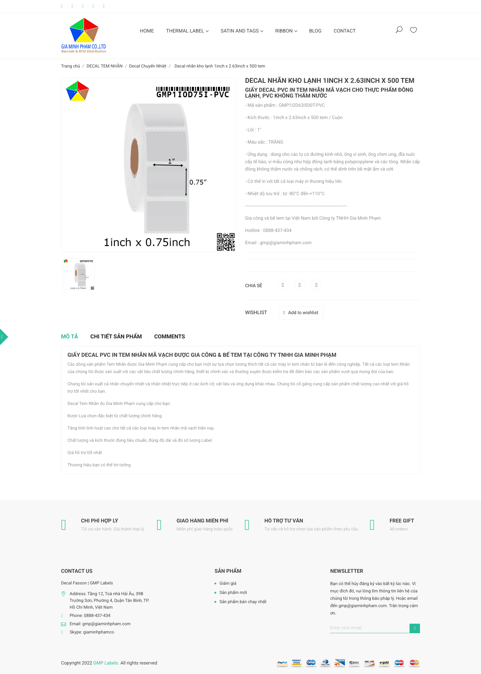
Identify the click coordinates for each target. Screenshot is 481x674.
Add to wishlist (300, 312)
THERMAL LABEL (185, 31)
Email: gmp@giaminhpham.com (100, 624)
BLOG (315, 31)
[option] (78, 274)
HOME (147, 31)
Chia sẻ (282, 285)
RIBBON (284, 31)
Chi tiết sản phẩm (116, 337)
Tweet (299, 285)
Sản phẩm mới (233, 592)
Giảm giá (227, 583)
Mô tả (69, 337)
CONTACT (345, 31)
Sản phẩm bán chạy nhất (242, 601)
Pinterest (316, 285)
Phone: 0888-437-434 (90, 615)
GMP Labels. (106, 663)
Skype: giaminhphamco (92, 632)
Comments (169, 337)
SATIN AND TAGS (240, 31)
